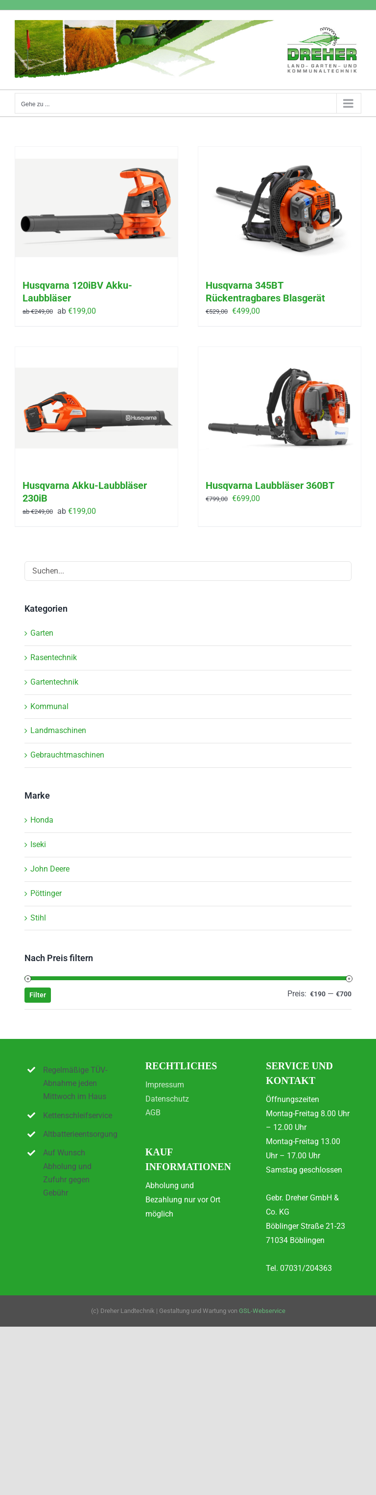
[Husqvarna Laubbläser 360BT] (279, 408)
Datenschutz (167, 1099)
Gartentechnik (54, 682)
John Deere (50, 869)
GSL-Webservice (262, 1310)
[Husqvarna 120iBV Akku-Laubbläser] (96, 208)
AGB (153, 1112)
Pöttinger (46, 893)
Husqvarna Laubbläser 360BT (270, 485)
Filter (37, 995)
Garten (41, 633)
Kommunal (49, 706)
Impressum (164, 1084)
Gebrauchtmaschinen (67, 754)
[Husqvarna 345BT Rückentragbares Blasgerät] (279, 208)
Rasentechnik (53, 657)
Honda (41, 820)
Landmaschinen (58, 730)
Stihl (38, 917)
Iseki (38, 844)
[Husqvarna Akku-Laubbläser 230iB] (96, 408)
